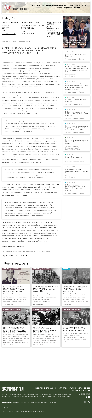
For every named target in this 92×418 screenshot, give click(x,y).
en (82, 5)
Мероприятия (60, 5)
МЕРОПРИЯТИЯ (61, 392)
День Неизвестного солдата (53, 28)
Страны (77, 8)
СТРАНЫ (86, 394)
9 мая (32, 5)
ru (89, 406)
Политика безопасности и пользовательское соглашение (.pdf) (23, 415)
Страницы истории (30, 22)
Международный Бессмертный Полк (55, 34)
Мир (4, 31)
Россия (5, 25)
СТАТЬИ (72, 392)
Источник (46, 283)
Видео (59, 8)
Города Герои (9, 34)
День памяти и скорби (53, 23)
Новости (40, 5)
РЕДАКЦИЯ (77, 394)
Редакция (68, 8)
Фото (77, 5)
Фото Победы (28, 28)
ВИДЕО (87, 392)
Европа (5, 28)
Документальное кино (32, 25)
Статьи (70, 5)
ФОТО (79, 392)
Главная (5, 42)
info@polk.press (7, 412)
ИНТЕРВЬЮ (48, 392)
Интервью (49, 5)
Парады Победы (10, 22)
